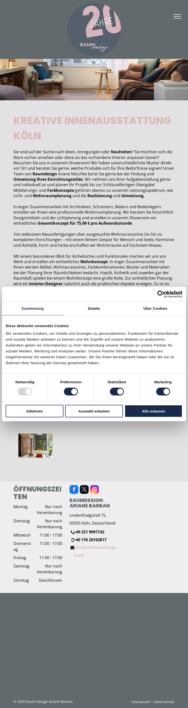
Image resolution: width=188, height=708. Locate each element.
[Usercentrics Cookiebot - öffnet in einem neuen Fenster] (161, 294)
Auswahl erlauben (94, 411)
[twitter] (84, 490)
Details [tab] (94, 308)
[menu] (177, 16)
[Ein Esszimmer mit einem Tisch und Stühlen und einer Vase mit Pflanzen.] (35, 445)
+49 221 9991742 (89, 532)
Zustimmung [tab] (33, 308)
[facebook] (74, 490)
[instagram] (94, 490)
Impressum (140, 701)
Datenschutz (164, 701)
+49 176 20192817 (90, 539)
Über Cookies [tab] (155, 308)
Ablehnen (34, 411)
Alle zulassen (153, 411)
